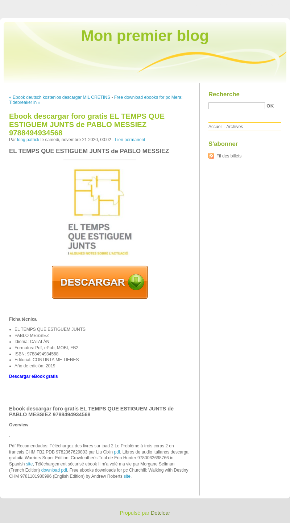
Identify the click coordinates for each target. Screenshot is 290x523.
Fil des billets (228, 156)
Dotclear (160, 513)
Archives (234, 126)
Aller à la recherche (268, 5)
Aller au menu (233, 5)
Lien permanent (130, 139)
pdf (117, 452)
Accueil (215, 126)
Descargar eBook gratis (33, 376)
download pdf (54, 470)
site (29, 464)
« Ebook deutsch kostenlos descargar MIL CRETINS (59, 97)
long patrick (28, 139)
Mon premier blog (145, 35)
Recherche (224, 94)
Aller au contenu (201, 5)
